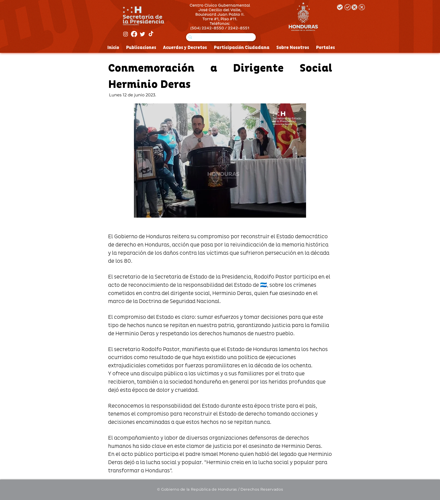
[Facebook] (134, 34)
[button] (220, 160)
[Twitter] (142, 34)
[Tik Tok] (151, 34)
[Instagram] (126, 34)
